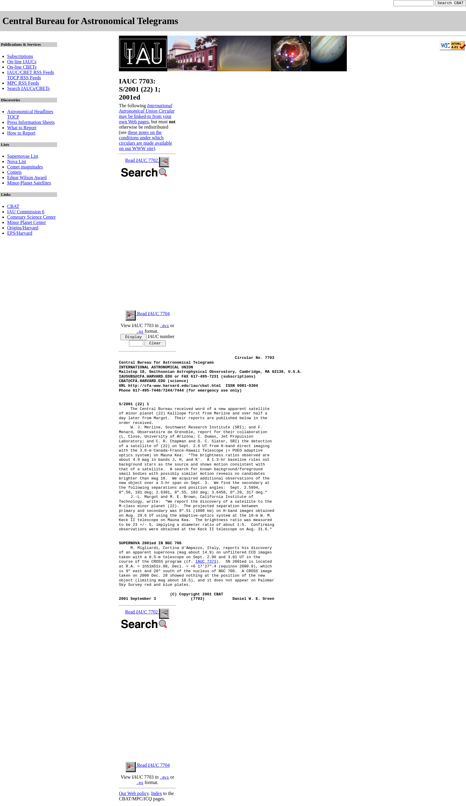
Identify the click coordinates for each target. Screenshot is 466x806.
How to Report (21, 133)
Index (156, 795)
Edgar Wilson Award (27, 178)
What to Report (22, 128)
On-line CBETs (22, 67)
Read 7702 (147, 161)
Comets (14, 173)
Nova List (16, 162)
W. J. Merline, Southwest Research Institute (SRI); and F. (191, 429)
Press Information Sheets (31, 123)
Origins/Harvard (22, 228)
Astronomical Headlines (30, 112)
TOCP (13, 117)
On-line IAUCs (21, 62)
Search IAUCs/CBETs (28, 89)
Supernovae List (22, 157)
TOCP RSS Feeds (24, 78)
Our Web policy (134, 795)
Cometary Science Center (31, 217)
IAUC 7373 (205, 564)
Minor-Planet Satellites (29, 183)
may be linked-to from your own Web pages (145, 120)
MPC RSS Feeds (23, 83)
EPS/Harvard (19, 233)
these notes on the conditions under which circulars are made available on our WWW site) (145, 141)
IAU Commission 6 (25, 212)
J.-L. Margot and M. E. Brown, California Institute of (186, 499)
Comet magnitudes (25, 167)
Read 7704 (147, 314)
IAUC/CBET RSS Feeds (30, 73)
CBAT (13, 207)
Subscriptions (20, 57)
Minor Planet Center (26, 223)
